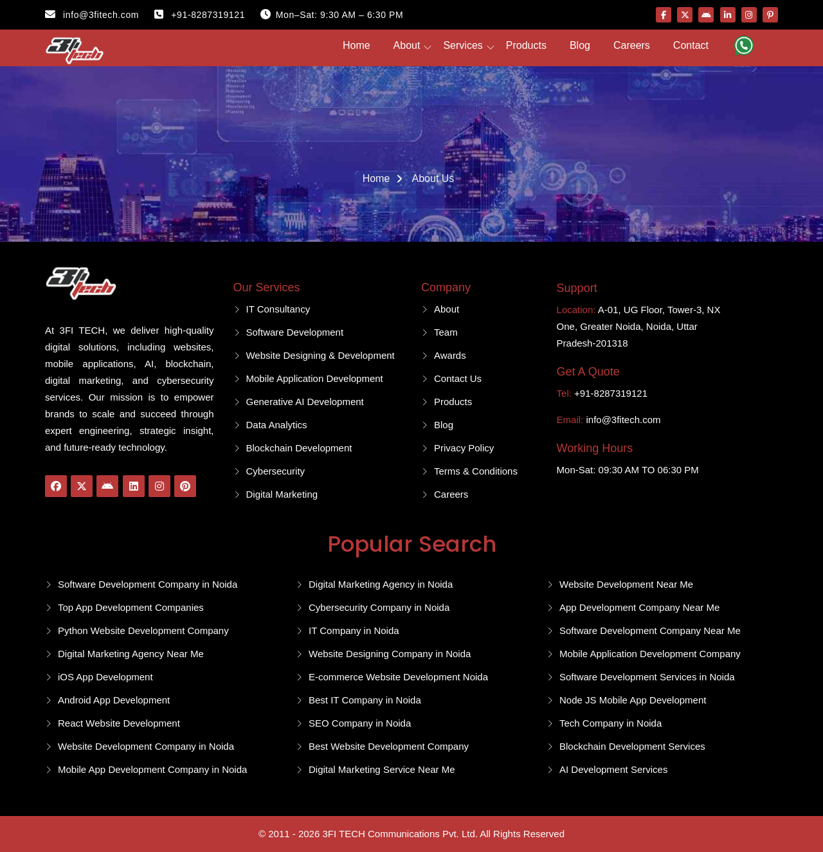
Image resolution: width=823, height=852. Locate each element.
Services (462, 45)
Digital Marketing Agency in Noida (381, 584)
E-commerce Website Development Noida (398, 676)
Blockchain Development (299, 447)
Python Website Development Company (143, 630)
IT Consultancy (278, 309)
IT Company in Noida (354, 630)
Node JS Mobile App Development (632, 699)
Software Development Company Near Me (650, 630)
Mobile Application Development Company (650, 653)
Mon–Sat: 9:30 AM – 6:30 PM (331, 14)
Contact (691, 45)
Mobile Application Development (314, 378)
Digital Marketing (282, 494)
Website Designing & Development (320, 355)
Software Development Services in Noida (647, 676)
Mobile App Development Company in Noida (152, 769)
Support (577, 288)
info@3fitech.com (92, 14)
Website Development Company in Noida (146, 746)
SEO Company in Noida (360, 723)
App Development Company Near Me (639, 607)
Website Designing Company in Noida (390, 653)
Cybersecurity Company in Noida (379, 607)
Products (526, 45)
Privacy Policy (464, 447)
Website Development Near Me (626, 584)
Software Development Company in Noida (147, 584)
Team (446, 332)
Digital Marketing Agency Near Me (131, 653)
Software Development (295, 332)
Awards (450, 355)
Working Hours (595, 448)
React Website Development (119, 723)
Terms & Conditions (476, 471)
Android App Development (114, 699)
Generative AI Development (305, 401)
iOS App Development (105, 676)
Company (446, 287)
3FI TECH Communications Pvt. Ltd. (399, 833)
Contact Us (458, 378)
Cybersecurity (275, 471)
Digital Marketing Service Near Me (382, 769)
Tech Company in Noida (610, 723)
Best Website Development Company (389, 746)
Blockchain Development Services (632, 746)
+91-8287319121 (199, 14)
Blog (580, 45)
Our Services (266, 287)
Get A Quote (588, 371)
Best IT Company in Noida (365, 699)
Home (356, 45)
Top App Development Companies (131, 607)
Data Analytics (276, 424)
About (407, 45)
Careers (631, 45)
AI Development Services (613, 769)
